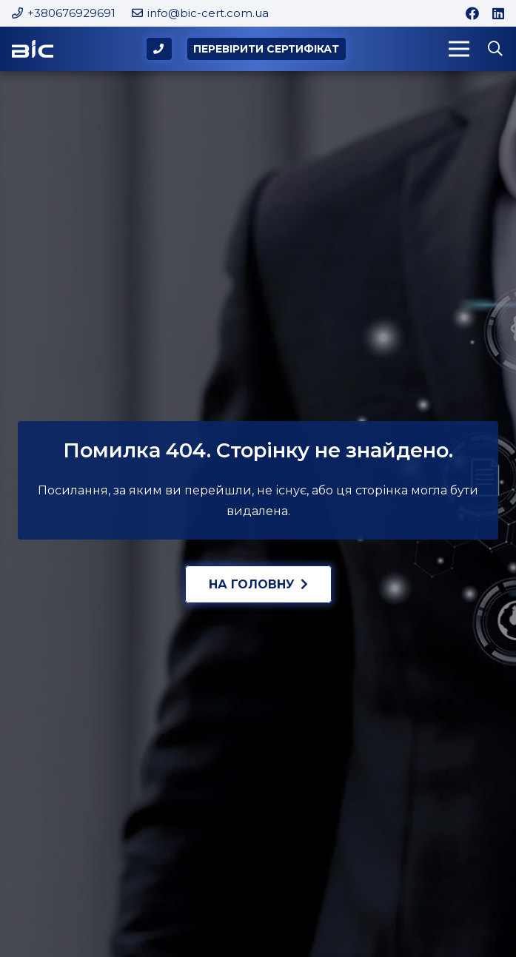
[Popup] (159, 49)
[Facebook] (472, 13)
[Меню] (459, 48)
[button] (495, 49)
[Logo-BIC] (32, 49)
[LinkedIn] (498, 13)
